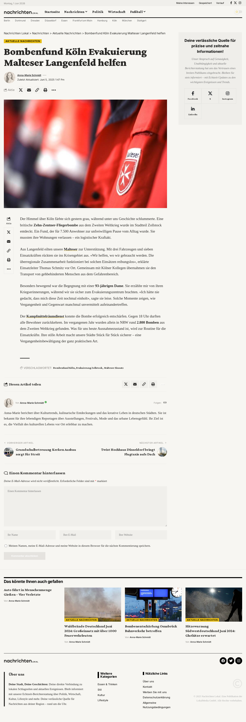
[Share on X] (21, 90)
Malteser (71, 249)
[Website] (165, 403)
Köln (114, 20)
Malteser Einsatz (114, 367)
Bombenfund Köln (64, 367)
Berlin (7, 20)
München (127, 20)
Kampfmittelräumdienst (45, 316)
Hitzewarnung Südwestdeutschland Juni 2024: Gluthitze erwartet (210, 631)
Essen (64, 20)
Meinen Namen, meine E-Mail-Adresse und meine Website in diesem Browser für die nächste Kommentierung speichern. (80, 546)
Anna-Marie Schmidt (29, 75)
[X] (235, 2)
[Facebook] (231, 2)
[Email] (29, 90)
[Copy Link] (37, 90)
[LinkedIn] (192, 110)
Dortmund (20, 20)
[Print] (45, 90)
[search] (230, 12)
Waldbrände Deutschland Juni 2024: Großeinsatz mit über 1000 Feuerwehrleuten (90, 631)
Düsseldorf (50, 20)
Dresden (35, 20)
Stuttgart (141, 20)
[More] (54, 90)
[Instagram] (240, 2)
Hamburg (102, 20)
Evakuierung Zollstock (89, 367)
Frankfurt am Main (82, 20)
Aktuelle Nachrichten (23, 41)
